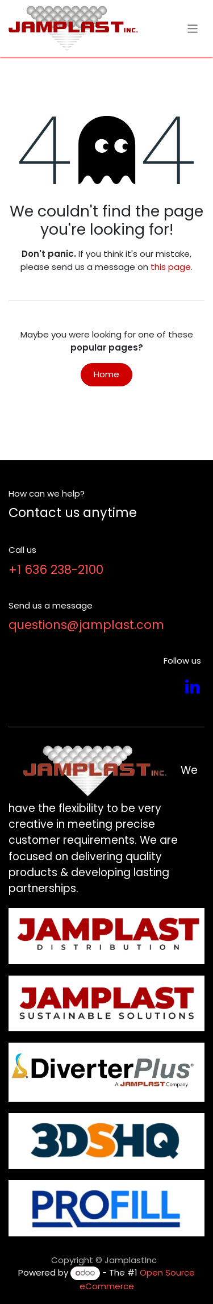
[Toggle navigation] (193, 28)
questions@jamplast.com (86, 624)
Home (106, 374)
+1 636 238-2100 (56, 569)
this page (171, 267)
